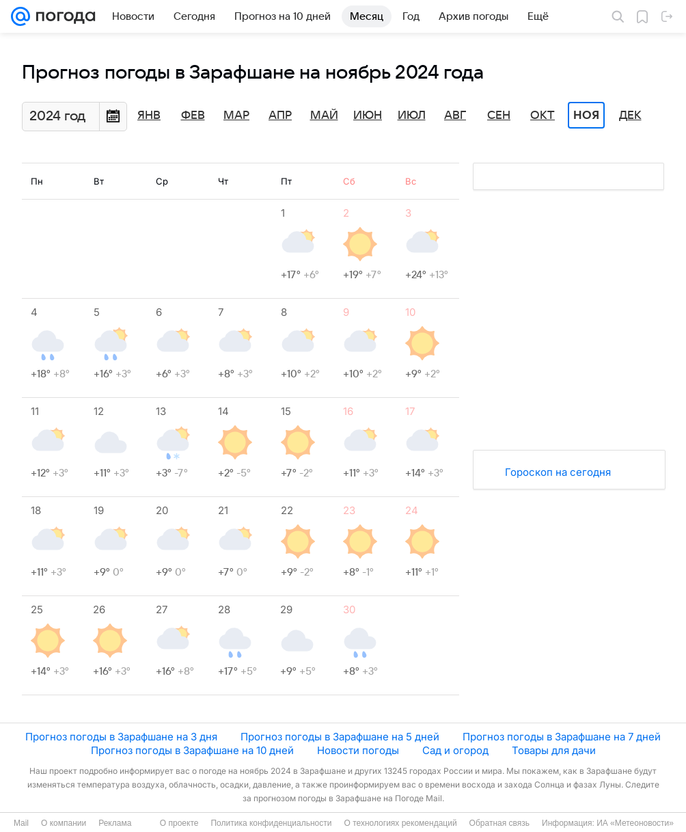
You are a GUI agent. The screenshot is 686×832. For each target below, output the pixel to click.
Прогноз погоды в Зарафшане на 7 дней (562, 736)
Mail (21, 823)
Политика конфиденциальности (270, 823)
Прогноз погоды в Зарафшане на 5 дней (340, 736)
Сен (498, 115)
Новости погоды (358, 750)
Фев (193, 115)
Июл (412, 115)
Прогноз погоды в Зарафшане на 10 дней (192, 750)
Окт (542, 115)
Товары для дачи (554, 750)
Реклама (114, 823)
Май (324, 115)
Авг (455, 115)
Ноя (586, 115)
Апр (280, 115)
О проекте (179, 823)
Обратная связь (499, 823)
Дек (630, 115)
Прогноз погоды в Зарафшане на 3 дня (121, 736)
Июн (367, 115)
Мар (236, 115)
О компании (63, 823)
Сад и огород (455, 750)
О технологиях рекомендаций (400, 823)
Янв (149, 115)
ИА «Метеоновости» (635, 823)
